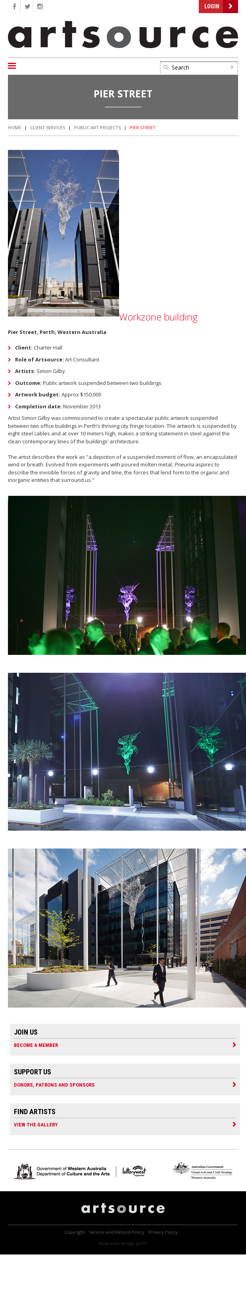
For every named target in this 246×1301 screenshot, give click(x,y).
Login (211, 6)
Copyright (74, 1232)
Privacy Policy (163, 1232)
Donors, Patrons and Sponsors (54, 1084)
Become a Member (36, 1045)
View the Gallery (36, 1124)
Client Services (47, 127)
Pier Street (143, 127)
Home (14, 127)
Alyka (103, 1243)
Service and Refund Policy (116, 1232)
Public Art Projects (97, 127)
